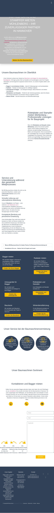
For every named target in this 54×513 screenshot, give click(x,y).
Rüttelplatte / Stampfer (8, 480)
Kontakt (34, 503)
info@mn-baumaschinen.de (33, 476)
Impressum (25, 503)
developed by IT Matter (18, 503)
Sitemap (38, 503)
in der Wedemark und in (12, 204)
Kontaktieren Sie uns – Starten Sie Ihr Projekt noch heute (20, 248)
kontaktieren (13, 391)
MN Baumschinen (10, 503)
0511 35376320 (21, 482)
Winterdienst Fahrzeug (8, 483)
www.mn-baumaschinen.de (33, 477)
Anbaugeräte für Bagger (8, 479)
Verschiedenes (8, 481)
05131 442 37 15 (20, 477)
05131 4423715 (21, 487)
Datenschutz (30, 503)
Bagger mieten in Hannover (8, 474)
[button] (52, 2)
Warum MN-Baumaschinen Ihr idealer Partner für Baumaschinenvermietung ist (26, 245)
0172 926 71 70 (33, 474)
